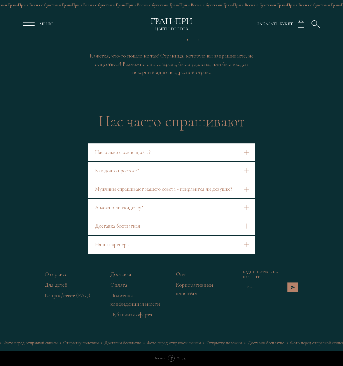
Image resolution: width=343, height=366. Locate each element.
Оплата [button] (118, 285)
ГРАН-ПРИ (171, 21)
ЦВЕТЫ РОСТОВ (171, 29)
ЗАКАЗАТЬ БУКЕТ (275, 24)
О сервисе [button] (56, 274)
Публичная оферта (131, 314)
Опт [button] (181, 274)
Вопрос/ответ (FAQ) (67, 295)
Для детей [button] (56, 285)
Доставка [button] (120, 274)
